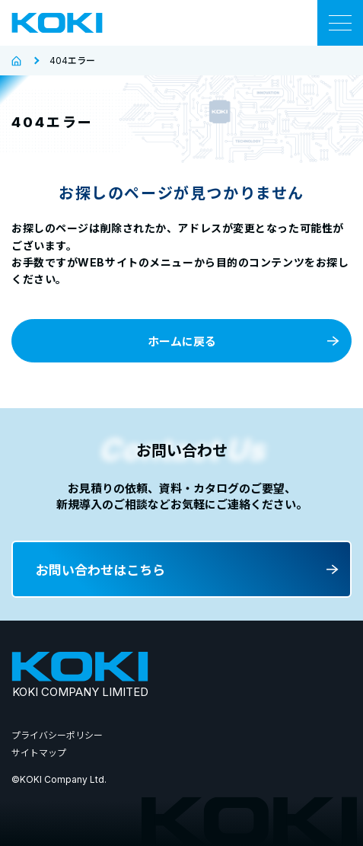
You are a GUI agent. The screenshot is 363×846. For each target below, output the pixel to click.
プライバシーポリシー (57, 735)
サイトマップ (38, 752)
